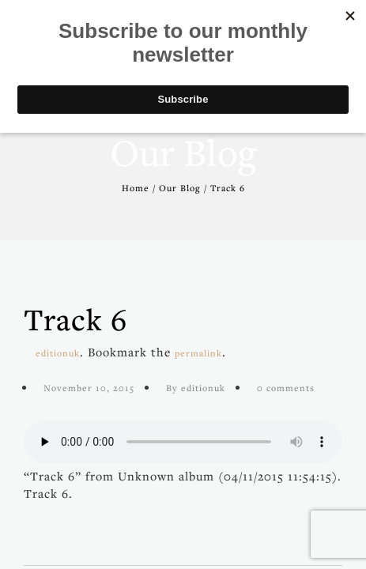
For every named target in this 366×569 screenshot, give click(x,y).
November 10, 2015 (88, 388)
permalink (198, 353)
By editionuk (195, 388)
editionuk (58, 353)
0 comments (286, 388)
